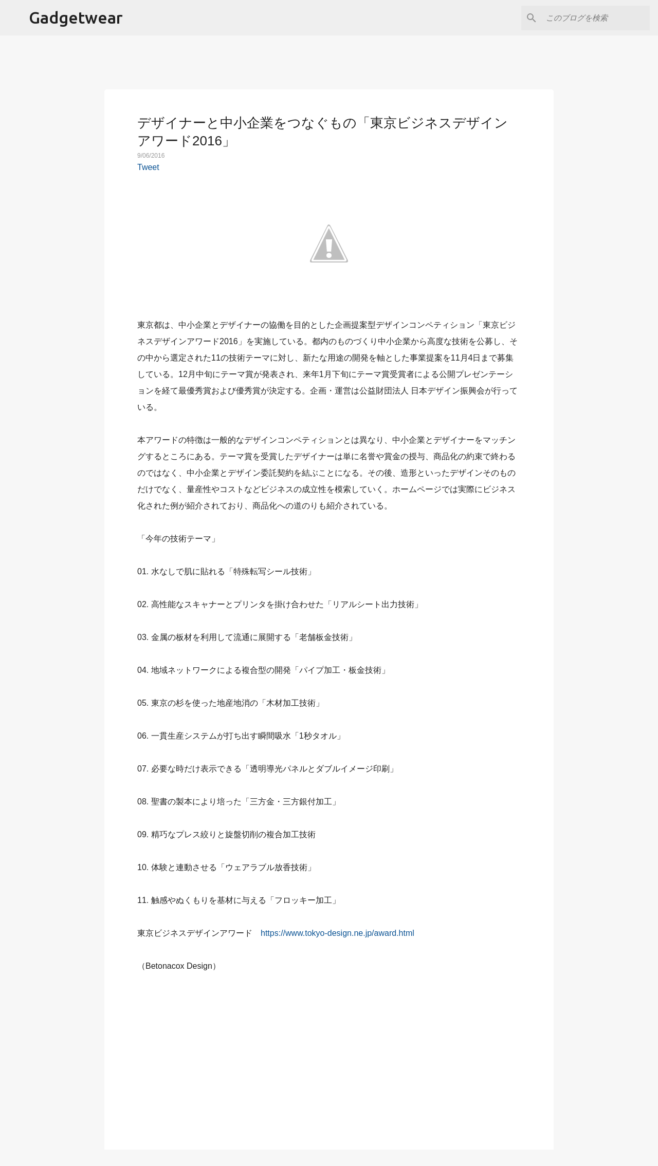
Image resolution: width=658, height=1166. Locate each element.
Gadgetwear (76, 17)
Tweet (148, 167)
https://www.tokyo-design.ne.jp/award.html (337, 933)
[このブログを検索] (596, 18)
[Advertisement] (329, 1055)
